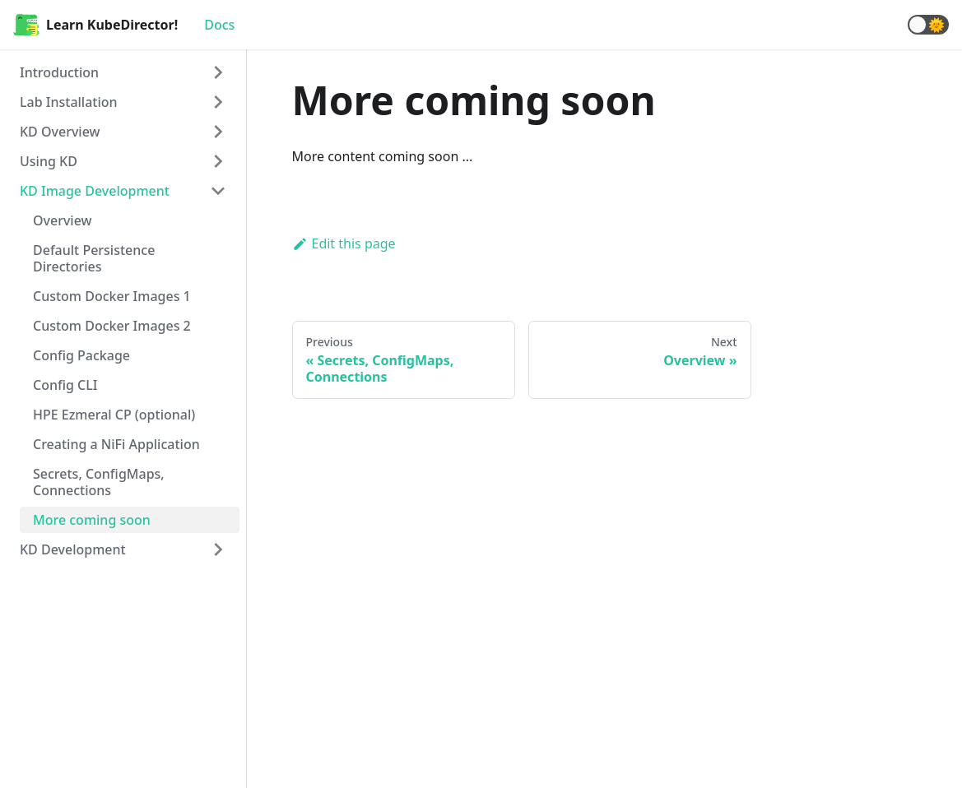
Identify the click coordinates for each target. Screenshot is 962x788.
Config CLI (65, 385)
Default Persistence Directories (94, 258)
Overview (62, 220)
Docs (219, 25)
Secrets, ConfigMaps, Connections (99, 482)
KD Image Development (95, 191)
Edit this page (344, 243)
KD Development (73, 549)
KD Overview (60, 132)
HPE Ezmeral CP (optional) (114, 415)
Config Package (81, 355)
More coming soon (92, 520)
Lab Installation (69, 102)
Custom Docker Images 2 (112, 326)
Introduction (59, 72)
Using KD (48, 161)
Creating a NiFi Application (116, 444)
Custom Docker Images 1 (112, 296)
